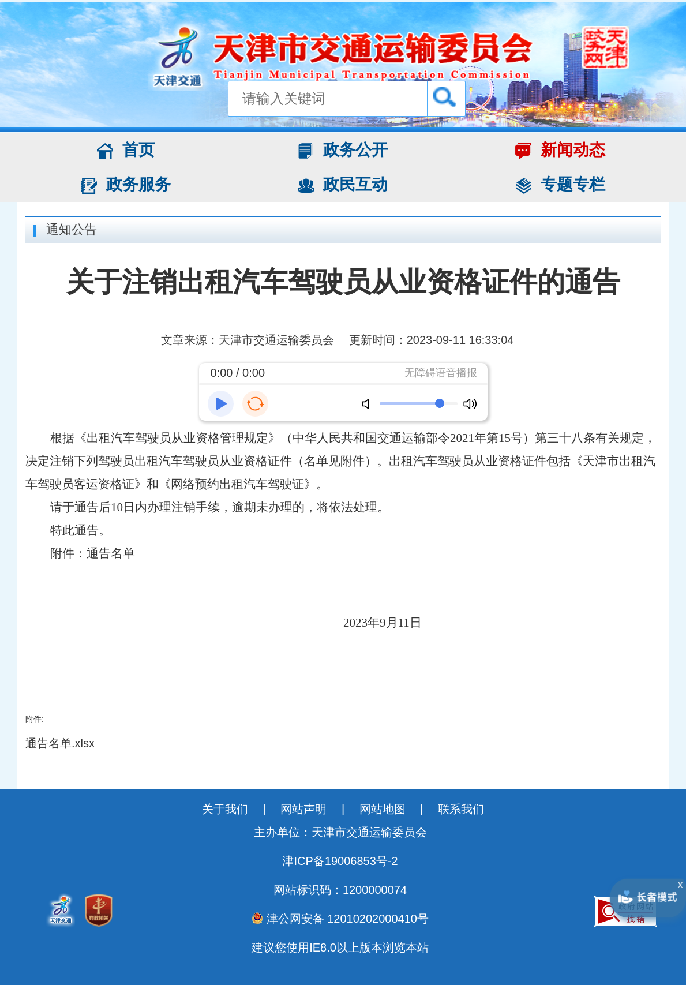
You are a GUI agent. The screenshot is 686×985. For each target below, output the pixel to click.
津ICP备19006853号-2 (340, 861)
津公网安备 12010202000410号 (340, 918)
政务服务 (126, 184)
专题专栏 (560, 184)
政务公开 (343, 150)
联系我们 (461, 809)
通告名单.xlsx (60, 743)
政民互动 (343, 184)
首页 (126, 150)
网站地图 (384, 809)
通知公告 (71, 229)
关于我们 (227, 809)
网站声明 (305, 809)
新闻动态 (560, 150)
